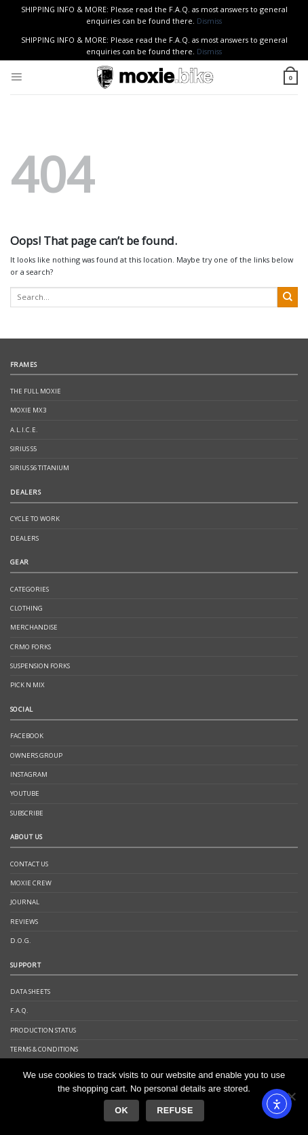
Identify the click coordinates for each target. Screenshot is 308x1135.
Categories (29, 589)
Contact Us (29, 864)
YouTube (24, 793)
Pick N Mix (27, 684)
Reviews (24, 921)
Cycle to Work (35, 518)
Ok (121, 1110)
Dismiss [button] (209, 21)
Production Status (43, 1030)
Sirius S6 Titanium (39, 467)
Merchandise (34, 627)
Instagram (28, 774)
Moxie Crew (31, 883)
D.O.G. (20, 940)
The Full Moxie (35, 391)
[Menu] (16, 77)
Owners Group (36, 755)
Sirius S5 (23, 448)
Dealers (24, 538)
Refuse (175, 1110)
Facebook (26, 735)
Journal (24, 902)
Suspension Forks (40, 665)
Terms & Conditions (44, 1049)
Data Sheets (30, 991)
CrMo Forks (30, 646)
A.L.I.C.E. (24, 429)
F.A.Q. (19, 1010)
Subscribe (26, 813)
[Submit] (287, 297)
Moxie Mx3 (28, 410)
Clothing (26, 608)
